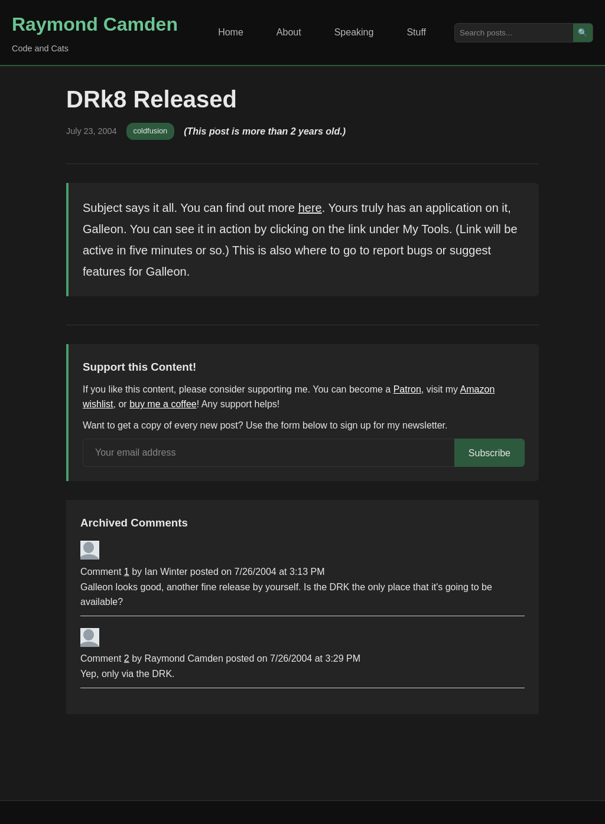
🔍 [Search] (583, 32)
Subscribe (489, 453)
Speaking (354, 32)
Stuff (416, 32)
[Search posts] (514, 33)
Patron (407, 389)
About (289, 32)
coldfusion (151, 130)
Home (230, 32)
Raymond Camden (95, 24)
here (310, 207)
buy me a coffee (163, 404)
